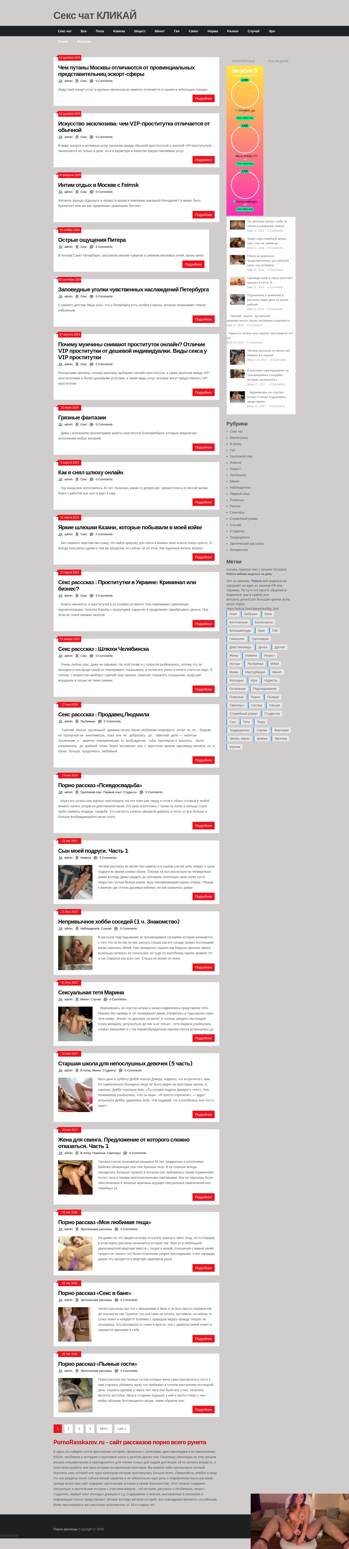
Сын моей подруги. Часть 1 (93, 850)
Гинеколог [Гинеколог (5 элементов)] (236, 639)
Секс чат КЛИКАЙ (95, 15)
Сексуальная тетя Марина (91, 992)
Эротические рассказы (96, 1229)
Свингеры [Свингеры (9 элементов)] (236, 705)
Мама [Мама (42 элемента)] (233, 672)
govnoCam (248, 599)
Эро (272, 31)
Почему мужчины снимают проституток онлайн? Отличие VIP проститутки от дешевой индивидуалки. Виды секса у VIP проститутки (132, 351)
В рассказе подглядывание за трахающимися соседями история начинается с (268, 375)
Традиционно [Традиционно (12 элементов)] (239, 730)
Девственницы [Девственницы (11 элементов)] (240, 647)
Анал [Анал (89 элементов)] (233, 614)
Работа (256, 581)
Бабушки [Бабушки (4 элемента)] (250, 614)
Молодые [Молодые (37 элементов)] (236, 680)
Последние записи (278, 62)
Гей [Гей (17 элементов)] (274, 630)
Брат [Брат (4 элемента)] (261, 630)
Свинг (194, 31)
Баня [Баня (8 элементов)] (268, 614)
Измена (119, 31)
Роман (63, 41)
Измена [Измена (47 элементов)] (251, 655)
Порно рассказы (65, 1529)
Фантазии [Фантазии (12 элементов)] (281, 730)
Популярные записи (244, 62)
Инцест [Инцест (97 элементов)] (269, 655)
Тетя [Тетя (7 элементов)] (246, 722)
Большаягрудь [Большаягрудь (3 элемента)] (240, 630)
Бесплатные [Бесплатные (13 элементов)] (238, 622)
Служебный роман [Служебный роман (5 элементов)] (243, 713)
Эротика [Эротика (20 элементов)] (280, 738)
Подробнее (203, 98)
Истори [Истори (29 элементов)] (234, 664)
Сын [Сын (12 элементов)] (232, 722)
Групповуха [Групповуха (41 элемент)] (260, 639)
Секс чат (65, 31)
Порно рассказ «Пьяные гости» (97, 1363)
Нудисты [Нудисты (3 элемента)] (270, 680)
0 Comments (104, 81)
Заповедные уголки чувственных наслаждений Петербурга (133, 289)
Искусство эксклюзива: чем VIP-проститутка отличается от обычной (134, 126)
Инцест (139, 31)
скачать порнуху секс (242, 569)
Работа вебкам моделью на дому (249, 574)
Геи (177, 31)
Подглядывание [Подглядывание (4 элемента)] (265, 689)
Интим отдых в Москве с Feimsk (98, 184)
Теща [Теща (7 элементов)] (261, 722)
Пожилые (98, 1153)
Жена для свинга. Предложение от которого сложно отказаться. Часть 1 (124, 1142)
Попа (100, 31)
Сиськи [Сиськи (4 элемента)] (274, 705)
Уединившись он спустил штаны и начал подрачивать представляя (266, 397)
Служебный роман (244, 518)
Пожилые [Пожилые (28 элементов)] (236, 697)
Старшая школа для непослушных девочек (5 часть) (125, 1063)
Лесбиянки (87, 721)
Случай (253, 31)
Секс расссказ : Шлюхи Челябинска (103, 648)
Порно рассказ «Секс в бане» (94, 1292)
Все (84, 31)
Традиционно (240, 537)
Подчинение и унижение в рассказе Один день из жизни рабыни (267, 299)
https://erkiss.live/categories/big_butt (252, 608)
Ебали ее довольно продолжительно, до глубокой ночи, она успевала (268, 260)
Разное (232, 31)
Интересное (239, 550)
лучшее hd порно (273, 569)
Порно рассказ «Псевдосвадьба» (100, 784)
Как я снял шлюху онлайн (90, 472)
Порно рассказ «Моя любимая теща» (104, 1221)
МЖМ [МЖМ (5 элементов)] (275, 664)
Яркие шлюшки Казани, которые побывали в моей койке (130, 527)
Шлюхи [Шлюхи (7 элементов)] (262, 738)
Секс (83, 81)
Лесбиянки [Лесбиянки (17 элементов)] (255, 664)
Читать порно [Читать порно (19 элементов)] (239, 738)
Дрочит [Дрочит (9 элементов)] (279, 647)
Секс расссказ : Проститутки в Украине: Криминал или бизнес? (127, 585)
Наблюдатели (89, 928)
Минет (160, 31)
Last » (122, 1428)
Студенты (130, 792)
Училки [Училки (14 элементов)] (261, 730)
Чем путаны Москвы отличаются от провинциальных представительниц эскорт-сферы (126, 70)
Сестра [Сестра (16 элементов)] (256, 705)
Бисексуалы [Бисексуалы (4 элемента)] (264, 622)
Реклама (84, 41)
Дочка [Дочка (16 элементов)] (262, 647)
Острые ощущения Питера (92, 239)
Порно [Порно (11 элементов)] (255, 697)
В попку (85, 1070)
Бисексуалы (239, 438)
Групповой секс (91, 792)
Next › (104, 1428)
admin (68, 81)
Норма (213, 31)
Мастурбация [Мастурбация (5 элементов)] (255, 672)
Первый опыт (112, 792)
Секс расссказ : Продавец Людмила (103, 714)
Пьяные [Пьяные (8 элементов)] (273, 697)
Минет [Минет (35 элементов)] (277, 672)
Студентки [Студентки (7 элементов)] (272, 713)
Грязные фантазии (82, 417)
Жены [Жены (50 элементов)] (233, 655)
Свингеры (114, 1153)
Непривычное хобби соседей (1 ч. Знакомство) (118, 921)
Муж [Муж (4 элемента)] (254, 680)
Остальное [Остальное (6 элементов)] (237, 689)
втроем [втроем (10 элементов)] (234, 747)
